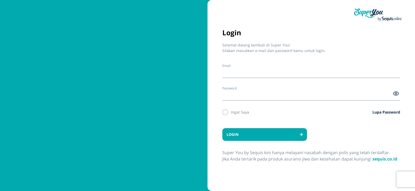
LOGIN (265, 134)
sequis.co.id (384, 159)
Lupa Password (386, 112)
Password (229, 88)
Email (226, 65)
